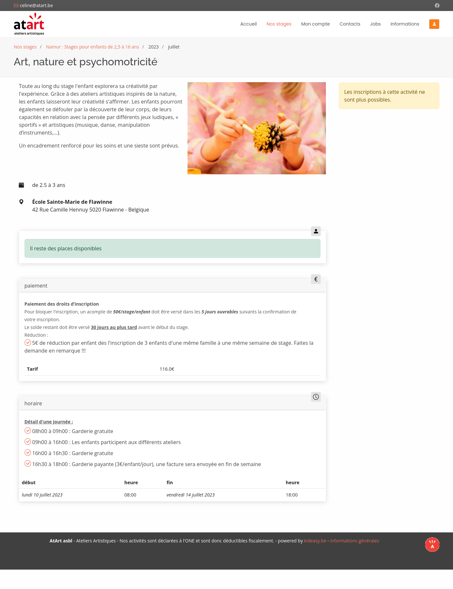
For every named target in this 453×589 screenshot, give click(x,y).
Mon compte (315, 24)
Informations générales (354, 541)
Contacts (350, 24)
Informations (405, 24)
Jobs (375, 24)
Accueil (248, 24)
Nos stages (278, 25)
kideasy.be (315, 541)
